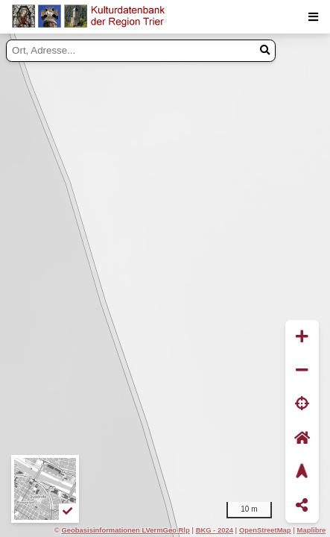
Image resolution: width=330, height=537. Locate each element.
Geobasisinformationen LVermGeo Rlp (125, 530)
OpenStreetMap (265, 530)
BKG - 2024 (214, 530)
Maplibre (311, 530)
